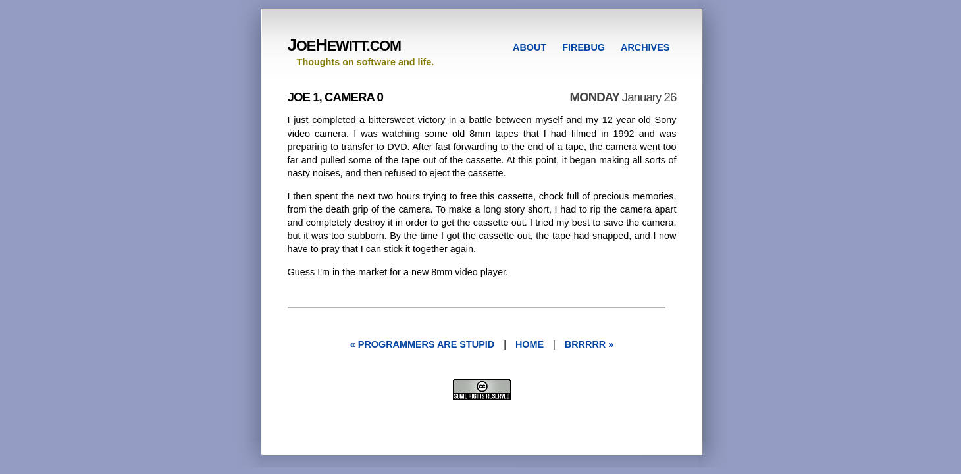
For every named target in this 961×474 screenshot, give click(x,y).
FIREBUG (583, 47)
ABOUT (529, 47)
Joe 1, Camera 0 (335, 97)
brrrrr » (589, 344)
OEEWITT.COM (344, 46)
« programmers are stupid (422, 344)
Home (529, 344)
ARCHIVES (645, 47)
